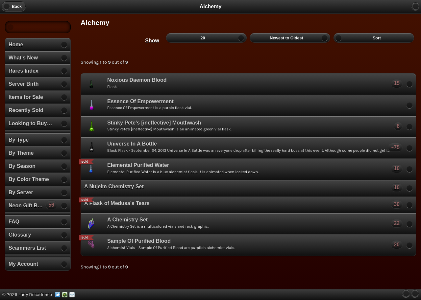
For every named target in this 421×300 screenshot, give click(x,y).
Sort (374, 37)
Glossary (20, 235)
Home (16, 44)
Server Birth (24, 84)
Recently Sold (26, 110)
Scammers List (27, 248)
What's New (23, 57)
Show (152, 40)
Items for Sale (26, 97)
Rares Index (23, 71)
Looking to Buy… (30, 123)
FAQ (14, 221)
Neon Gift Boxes (33, 204)
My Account (23, 264)
